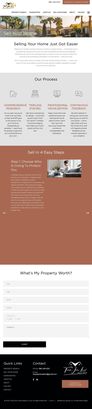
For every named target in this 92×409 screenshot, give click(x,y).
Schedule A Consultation (76, 2)
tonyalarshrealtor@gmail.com (45, 374)
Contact (8, 390)
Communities (34, 12)
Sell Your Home (60, 12)
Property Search (18, 12)
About (72, 12)
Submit (24, 344)
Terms (51, 400)
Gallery (81, 12)
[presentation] (4, 213)
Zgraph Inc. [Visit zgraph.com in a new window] (69, 400)
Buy (10, 319)
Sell (18, 319)
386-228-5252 (53, 2)
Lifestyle (47, 12)
